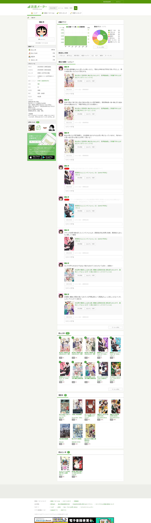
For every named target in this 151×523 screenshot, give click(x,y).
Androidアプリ (54, 501)
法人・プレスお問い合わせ (70, 498)
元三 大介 (94, 55)
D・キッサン (108, 55)
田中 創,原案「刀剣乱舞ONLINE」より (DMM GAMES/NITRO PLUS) (78, 417)
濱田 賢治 (76, 55)
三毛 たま (62, 55)
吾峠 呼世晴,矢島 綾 (102, 417)
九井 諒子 (87, 417)
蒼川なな (69, 55)
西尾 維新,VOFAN (76, 442)
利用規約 (76, 492)
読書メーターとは (55, 492)
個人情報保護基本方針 (64, 495)
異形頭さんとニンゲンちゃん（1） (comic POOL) (91, 239)
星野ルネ (61, 474)
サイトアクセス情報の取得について (105, 495)
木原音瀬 (74, 474)
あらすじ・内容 (90, 81)
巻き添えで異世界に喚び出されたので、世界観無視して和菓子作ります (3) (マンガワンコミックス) (98, 76)
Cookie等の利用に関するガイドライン (83, 495)
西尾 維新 (87, 442)
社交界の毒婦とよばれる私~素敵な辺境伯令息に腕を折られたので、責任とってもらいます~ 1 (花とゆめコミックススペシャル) (98, 304)
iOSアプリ (63, 501)
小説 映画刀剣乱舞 (63, 438)
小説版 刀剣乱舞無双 (77, 414)
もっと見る (100, 47)
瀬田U (101, 55)
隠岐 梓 (66, 67)
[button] (75, 8)
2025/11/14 (85, 186)
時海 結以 (61, 442)
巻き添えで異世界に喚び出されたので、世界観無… (64, 354)
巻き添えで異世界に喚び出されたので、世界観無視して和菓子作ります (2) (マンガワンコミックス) (98, 142)
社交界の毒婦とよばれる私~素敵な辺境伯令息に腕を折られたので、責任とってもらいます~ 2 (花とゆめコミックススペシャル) (98, 271)
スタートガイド (67, 492)
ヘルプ (52, 498)
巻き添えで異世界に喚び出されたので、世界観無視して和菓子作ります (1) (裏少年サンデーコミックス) (98, 109)
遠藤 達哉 (61, 417)
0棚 (38, 84)
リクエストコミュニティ (87, 498)
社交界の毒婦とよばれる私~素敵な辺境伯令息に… (77, 378)
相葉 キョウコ (85, 55)
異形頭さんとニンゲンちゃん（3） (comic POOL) (91, 172)
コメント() (78, 89)
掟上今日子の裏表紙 (76, 438)
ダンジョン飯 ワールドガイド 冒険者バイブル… (90, 416)
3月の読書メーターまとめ (41, 42)
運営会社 (52, 495)
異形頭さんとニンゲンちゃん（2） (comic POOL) (91, 206)
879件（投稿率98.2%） (44, 81)
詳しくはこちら (35, 141)
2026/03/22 (85, 89)
